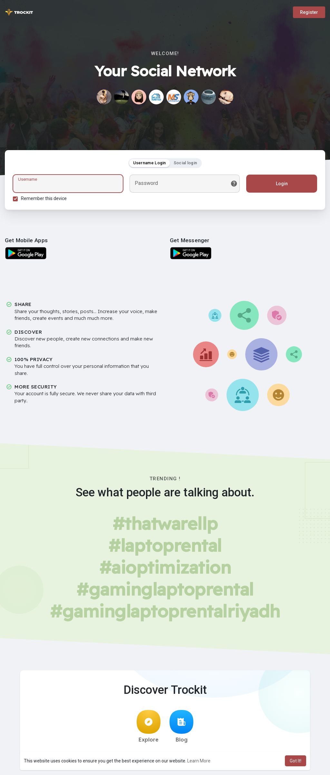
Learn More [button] (198, 760)
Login (282, 183)
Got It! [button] (295, 760)
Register (309, 12)
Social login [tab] (185, 162)
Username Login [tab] (149, 162)
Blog (181, 726)
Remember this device (44, 198)
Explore (148, 726)
